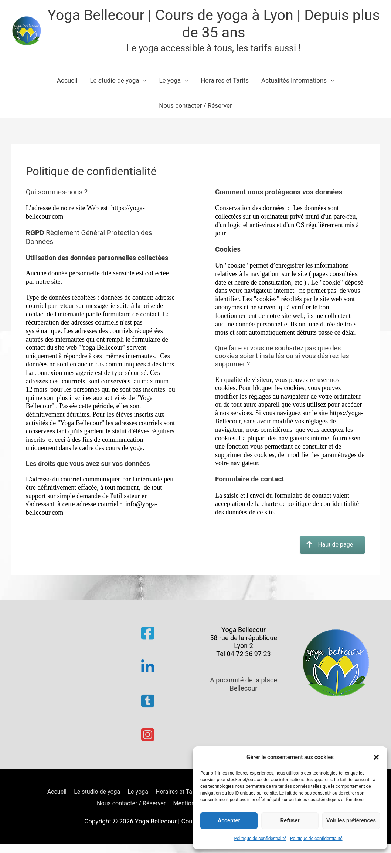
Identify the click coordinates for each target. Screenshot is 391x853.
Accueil (67, 82)
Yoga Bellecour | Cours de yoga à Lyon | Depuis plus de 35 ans (216, 24)
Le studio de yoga (114, 82)
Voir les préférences (351, 820)
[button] (376, 757)
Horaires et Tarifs (225, 82)
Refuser (289, 820)
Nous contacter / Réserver (195, 107)
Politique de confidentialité (260, 838)
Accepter (229, 820)
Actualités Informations (294, 82)
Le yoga (170, 82)
